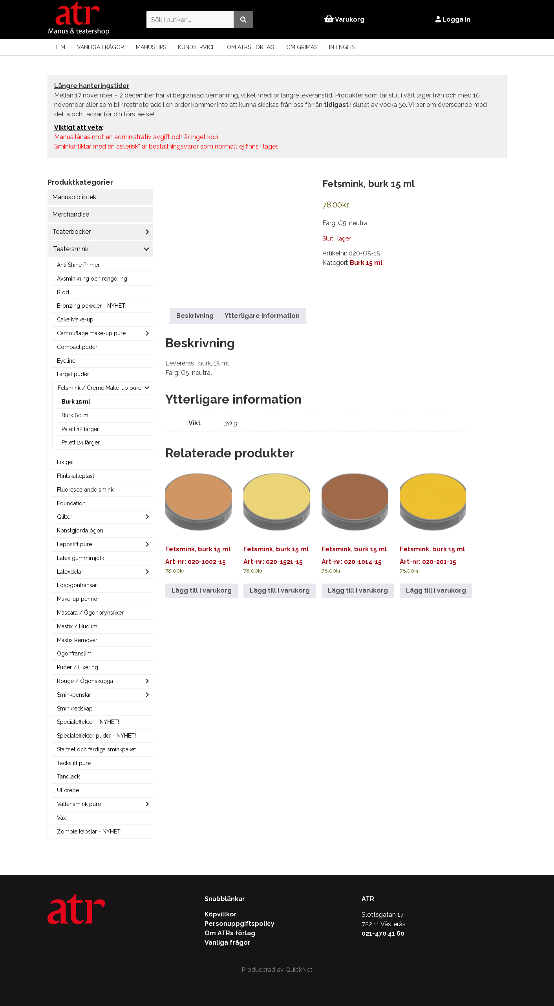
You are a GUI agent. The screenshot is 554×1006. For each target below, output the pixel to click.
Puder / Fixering (77, 667)
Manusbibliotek (74, 197)
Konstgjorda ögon (80, 530)
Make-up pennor (78, 599)
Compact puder (77, 347)
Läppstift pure (74, 544)
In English (343, 47)
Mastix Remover (77, 640)
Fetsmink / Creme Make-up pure (99, 388)
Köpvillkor (221, 914)
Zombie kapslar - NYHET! (89, 831)
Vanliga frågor (100, 47)
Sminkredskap (75, 708)
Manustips (151, 47)
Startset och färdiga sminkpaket (96, 749)
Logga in (453, 19)
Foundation (71, 503)
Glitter (64, 517)
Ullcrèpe (68, 790)
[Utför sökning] (243, 19)
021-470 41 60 (383, 933)
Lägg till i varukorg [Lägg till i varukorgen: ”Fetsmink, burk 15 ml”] (202, 590)
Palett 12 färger (80, 429)
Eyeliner (67, 361)
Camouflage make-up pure (91, 333)
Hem (59, 47)
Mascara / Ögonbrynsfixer (90, 612)
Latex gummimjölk (80, 558)
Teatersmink (70, 249)
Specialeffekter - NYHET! (88, 722)
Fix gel (65, 462)
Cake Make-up (75, 319)
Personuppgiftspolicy (239, 923)
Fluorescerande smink (85, 489)
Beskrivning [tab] (195, 315)
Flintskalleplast (75, 476)
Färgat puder (73, 374)
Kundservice (196, 47)
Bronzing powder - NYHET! (91, 306)
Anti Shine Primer (78, 265)
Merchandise (70, 214)
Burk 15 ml (76, 401)
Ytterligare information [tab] (262, 315)
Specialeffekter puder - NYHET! (96, 735)
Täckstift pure (74, 763)
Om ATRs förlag (250, 47)
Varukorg (344, 19)
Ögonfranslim (74, 653)
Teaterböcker (71, 231)
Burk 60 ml (76, 415)
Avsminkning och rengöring (92, 278)
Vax (61, 818)
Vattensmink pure (79, 804)
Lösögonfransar (77, 585)
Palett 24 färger (81, 442)
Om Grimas (301, 47)
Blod (63, 292)
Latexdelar (70, 572)
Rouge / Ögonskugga (85, 681)
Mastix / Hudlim (77, 626)
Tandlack (68, 776)
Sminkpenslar (74, 695)
